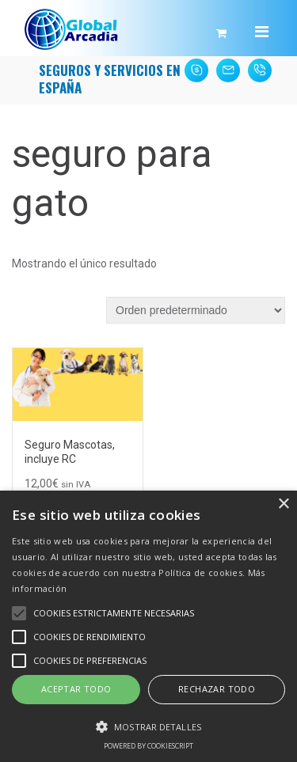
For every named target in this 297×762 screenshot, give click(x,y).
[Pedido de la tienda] (195, 310)
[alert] (148, 626)
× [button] (283, 504)
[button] (148, 725)
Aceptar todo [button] (76, 689)
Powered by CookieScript (148, 746)
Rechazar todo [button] (216, 689)
